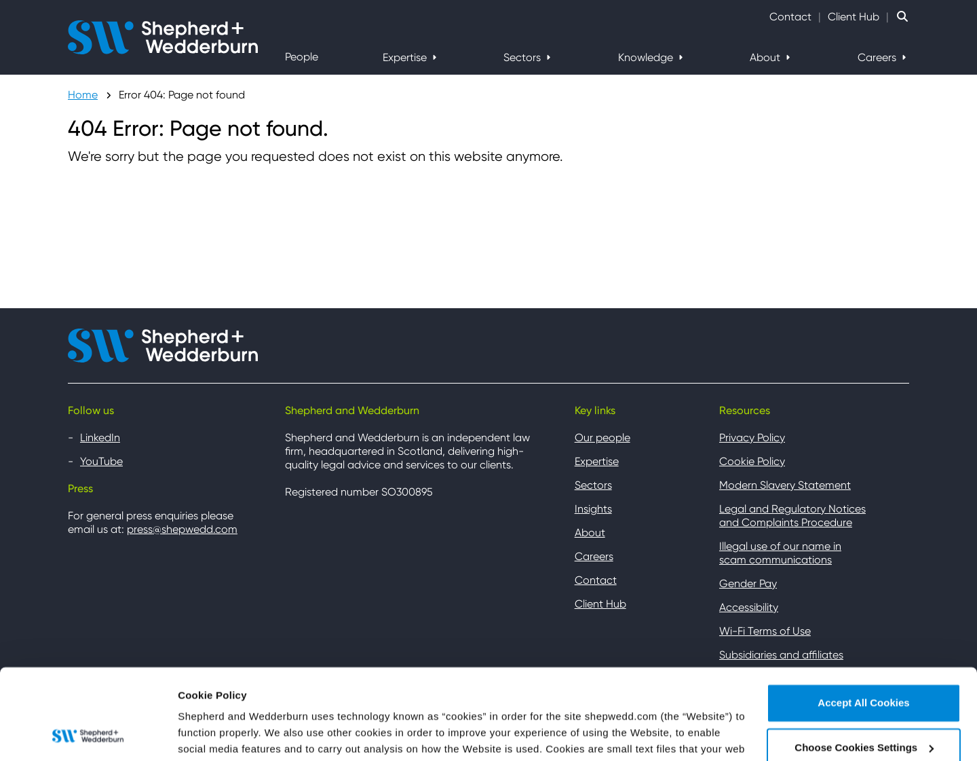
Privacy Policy (752, 437)
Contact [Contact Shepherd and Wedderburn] (790, 16)
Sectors (523, 57)
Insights (593, 508)
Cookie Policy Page (385, 697)
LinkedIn (100, 437)
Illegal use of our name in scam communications (780, 553)
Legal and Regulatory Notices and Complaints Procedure (792, 515)
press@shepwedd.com (182, 529)
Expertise (406, 57)
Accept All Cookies (863, 618)
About (766, 57)
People (301, 56)
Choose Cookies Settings (240, 734)
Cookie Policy (752, 461)
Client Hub (853, 16)
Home (83, 94)
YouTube (101, 461)
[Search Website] (902, 16)
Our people (602, 437)
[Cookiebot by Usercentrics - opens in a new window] (87, 734)
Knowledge (647, 57)
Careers (878, 57)
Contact (596, 580)
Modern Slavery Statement (785, 485)
